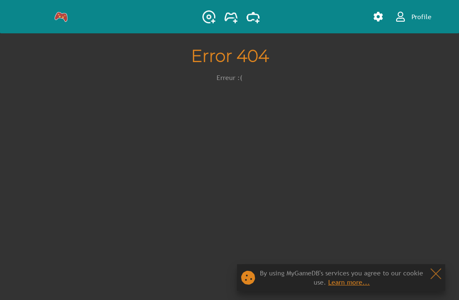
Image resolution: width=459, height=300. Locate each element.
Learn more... (349, 282)
